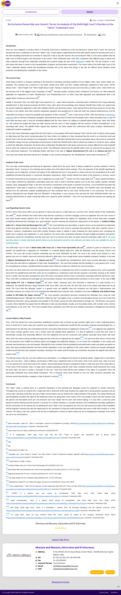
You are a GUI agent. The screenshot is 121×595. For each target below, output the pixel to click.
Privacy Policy (103, 592)
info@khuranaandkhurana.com (65, 566)
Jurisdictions (31, 11)
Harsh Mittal (91, 34)
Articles (101, 20)
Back (9, 20)
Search (89, 11)
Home (94, 20)
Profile (109, 572)
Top (118, 586)
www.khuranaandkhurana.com (65, 569)
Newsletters (96, 572)
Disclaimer (114, 592)
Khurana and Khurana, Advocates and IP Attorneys (61, 34)
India (104, 34)
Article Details (110, 20)
